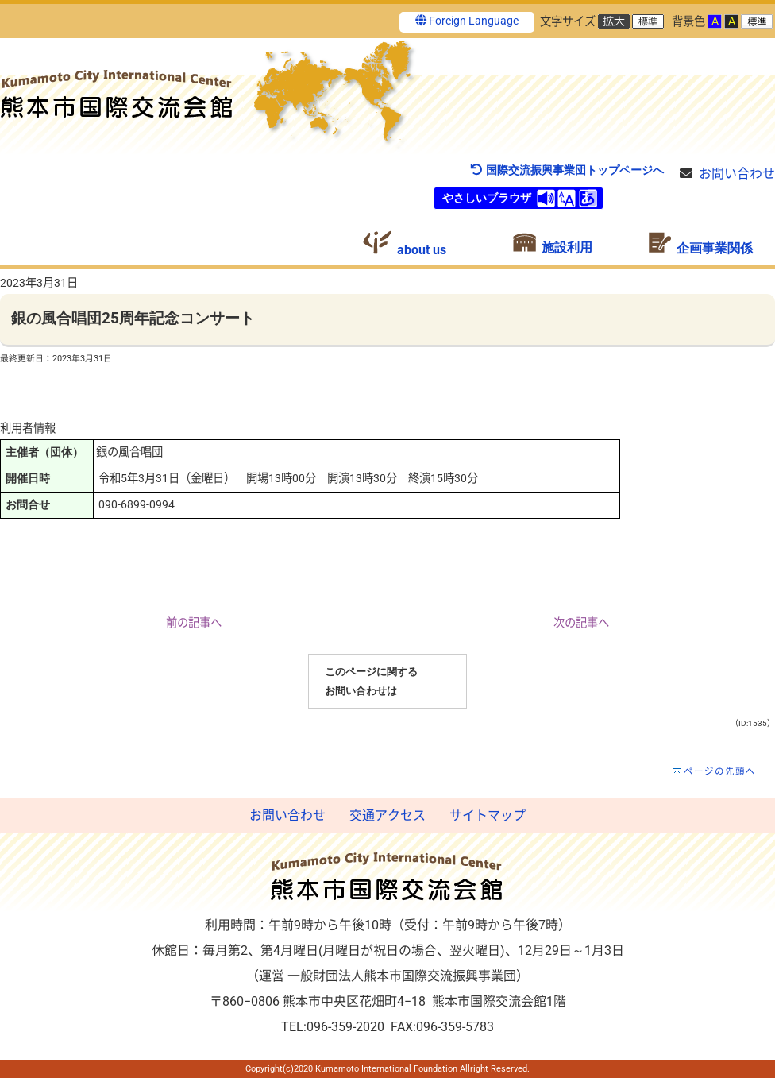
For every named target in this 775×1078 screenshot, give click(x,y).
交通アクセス (387, 815)
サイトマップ (487, 815)
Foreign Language (467, 21)
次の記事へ (581, 623)
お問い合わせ (737, 173)
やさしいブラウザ (486, 198)
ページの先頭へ (720, 771)
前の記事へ (194, 623)
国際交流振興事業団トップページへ (566, 170)
